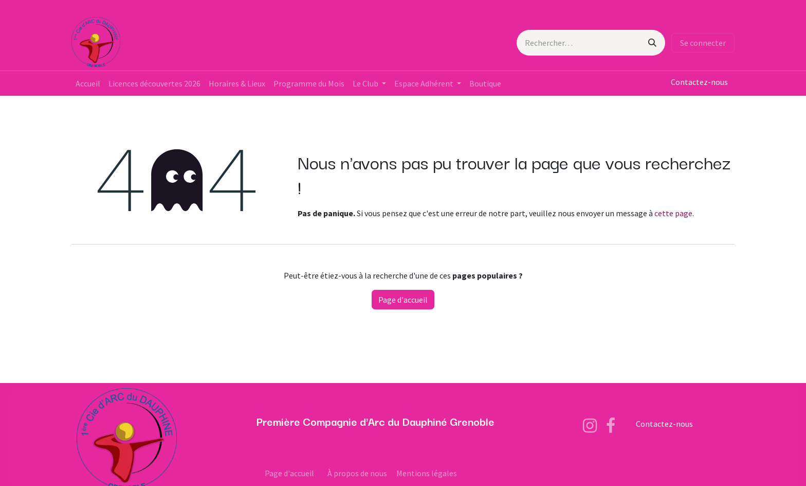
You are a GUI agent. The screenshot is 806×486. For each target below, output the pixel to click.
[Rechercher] (652, 43)
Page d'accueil (403, 299)
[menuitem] (87, 83)
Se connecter (703, 43)
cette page (673, 213)
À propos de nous (357, 473)
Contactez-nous (699, 82)
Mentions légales (426, 473)
